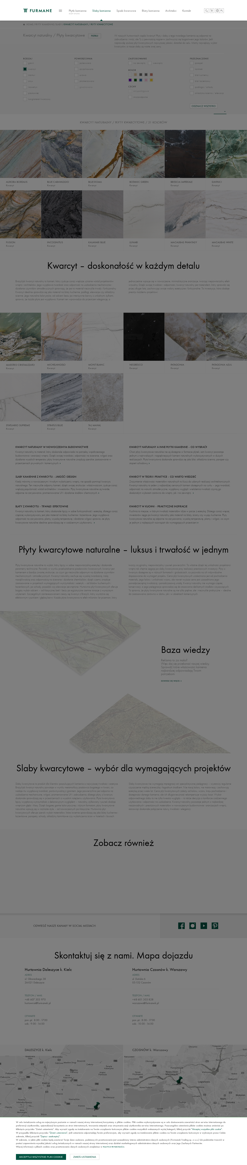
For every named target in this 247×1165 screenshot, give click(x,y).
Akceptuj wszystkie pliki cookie (41, 1157)
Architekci (174, 11)
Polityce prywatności (113, 1147)
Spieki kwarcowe (130, 11)
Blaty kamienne (154, 11)
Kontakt (190, 11)
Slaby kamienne (105, 11)
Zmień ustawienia (84, 1157)
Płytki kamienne (81, 12)
